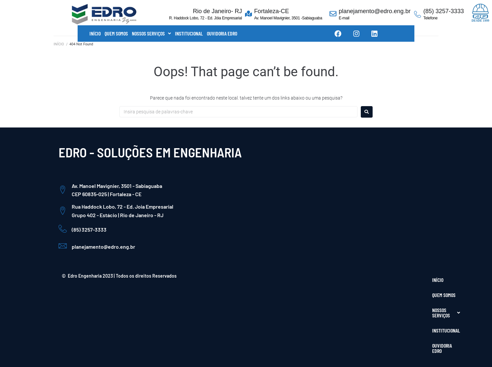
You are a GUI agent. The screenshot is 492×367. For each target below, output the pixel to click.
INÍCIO (95, 33)
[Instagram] (406, 304)
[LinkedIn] (420, 304)
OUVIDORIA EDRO (222, 33)
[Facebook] (392, 304)
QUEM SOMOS (116, 33)
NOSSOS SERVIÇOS (151, 33)
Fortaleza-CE (271, 11)
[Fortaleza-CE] (248, 14)
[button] (151, 33)
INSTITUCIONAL (189, 33)
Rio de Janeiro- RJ (217, 11)
